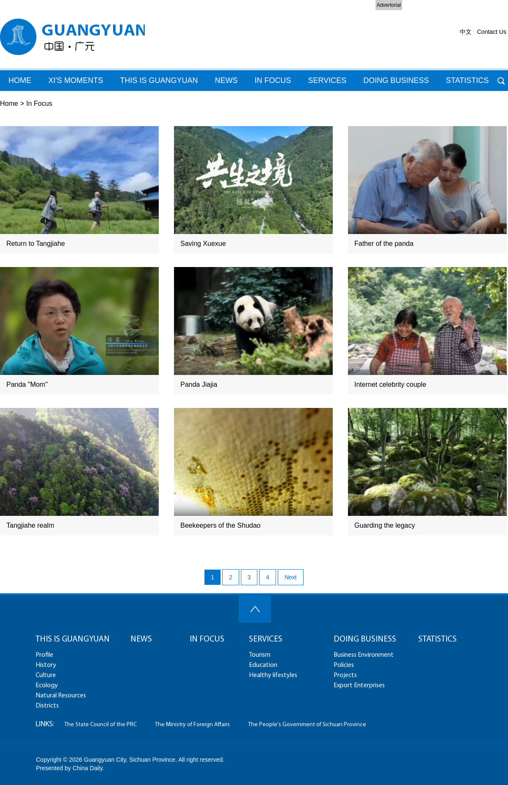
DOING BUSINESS (396, 80)
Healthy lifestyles (273, 675)
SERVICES (265, 639)
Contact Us (491, 31)
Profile (44, 655)
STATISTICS (437, 639)
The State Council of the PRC (100, 725)
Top (255, 608)
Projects (345, 675)
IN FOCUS (207, 639)
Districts (47, 705)
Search (501, 81)
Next (290, 577)
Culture (46, 675)
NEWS (141, 639)
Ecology (47, 685)
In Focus (39, 103)
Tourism (260, 655)
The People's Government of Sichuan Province (307, 725)
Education (263, 665)
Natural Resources (61, 695)
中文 (466, 31)
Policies (344, 665)
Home (9, 103)
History (46, 665)
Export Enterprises (359, 685)
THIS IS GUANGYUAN (159, 80)
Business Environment (364, 655)
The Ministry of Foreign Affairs (192, 725)
